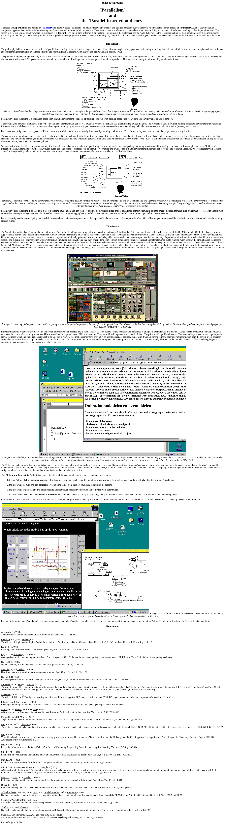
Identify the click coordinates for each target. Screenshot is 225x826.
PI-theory (47, 27)
